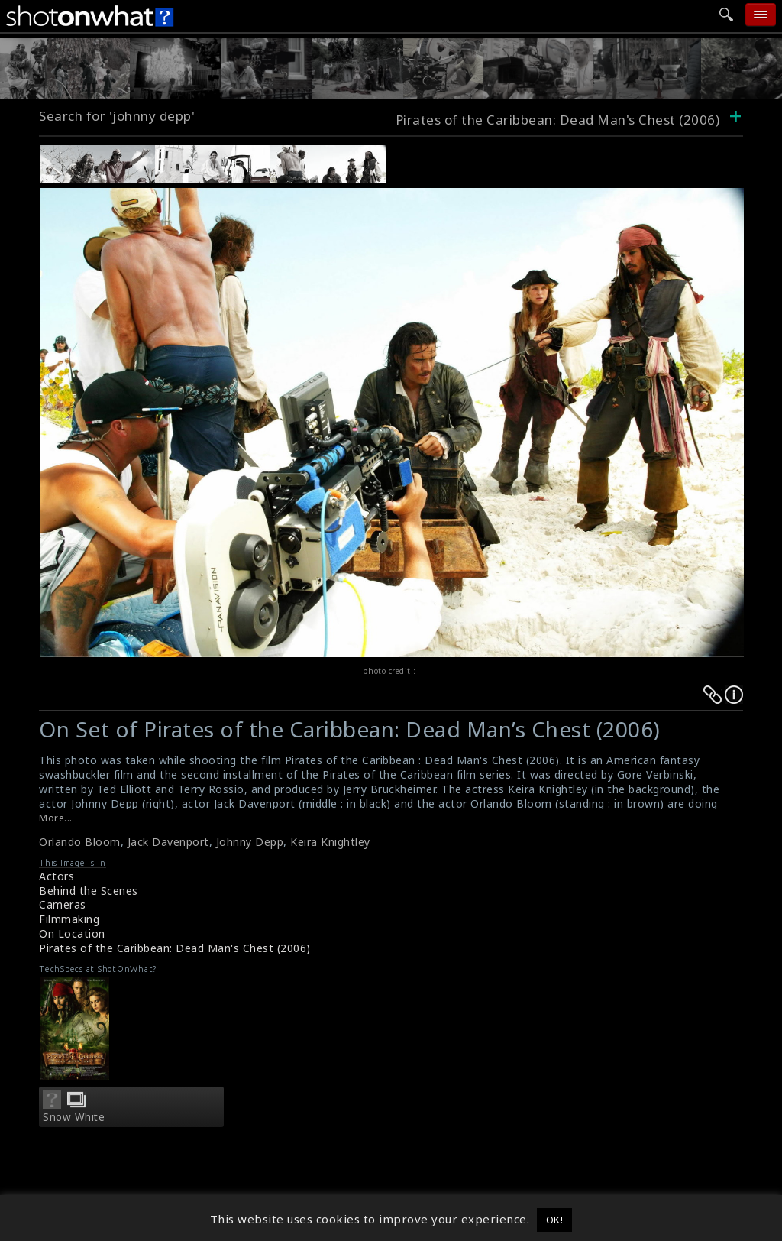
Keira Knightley (330, 841)
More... (56, 818)
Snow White (74, 1117)
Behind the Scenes (88, 890)
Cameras (62, 904)
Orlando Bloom (80, 841)
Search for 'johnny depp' (117, 116)
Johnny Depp (250, 841)
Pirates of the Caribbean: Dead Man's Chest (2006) (558, 119)
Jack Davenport (168, 841)
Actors (56, 876)
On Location (72, 933)
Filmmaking (69, 919)
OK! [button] (555, 1219)
